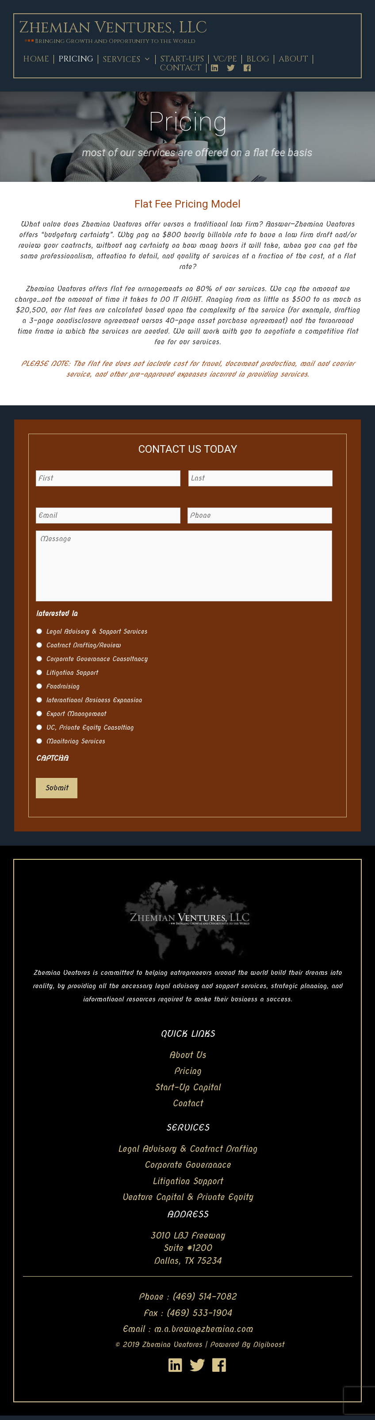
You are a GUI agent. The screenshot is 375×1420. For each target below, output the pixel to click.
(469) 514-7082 (204, 1297)
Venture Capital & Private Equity (187, 1197)
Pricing (75, 59)
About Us (187, 1055)
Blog (257, 59)
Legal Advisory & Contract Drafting (187, 1149)
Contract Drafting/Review (83, 645)
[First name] (108, 478)
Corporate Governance (187, 1165)
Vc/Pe (225, 59)
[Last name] (260, 478)
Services (129, 59)
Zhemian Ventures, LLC (113, 27)
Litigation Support (72, 672)
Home (36, 59)
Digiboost (268, 1344)
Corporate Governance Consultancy (97, 658)
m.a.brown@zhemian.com (203, 1329)
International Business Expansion (94, 700)
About (293, 59)
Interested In (56, 613)
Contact (181, 68)
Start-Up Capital (188, 1087)
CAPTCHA (52, 758)
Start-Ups (182, 59)
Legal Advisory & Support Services (96, 631)
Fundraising (62, 686)
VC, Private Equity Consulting (90, 727)
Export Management (76, 713)
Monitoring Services (75, 741)
